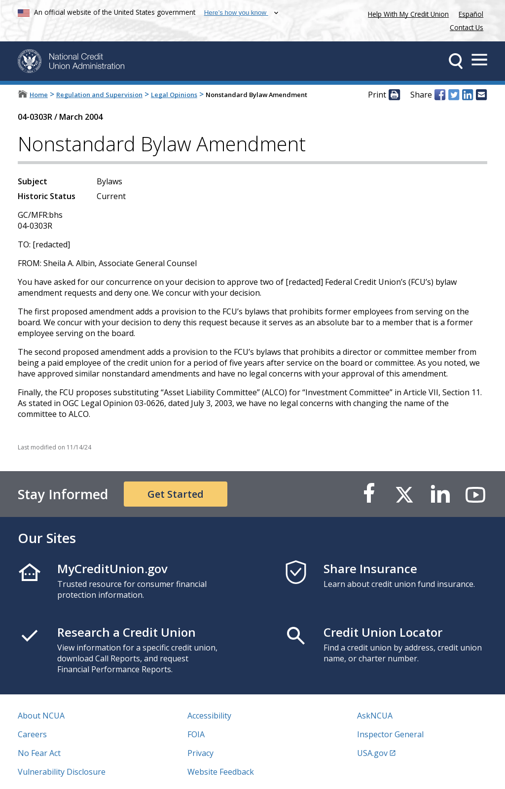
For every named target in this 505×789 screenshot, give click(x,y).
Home (39, 94)
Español (471, 14)
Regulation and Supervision (99, 94)
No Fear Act (39, 753)
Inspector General (390, 734)
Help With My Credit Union (406, 13)
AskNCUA (375, 715)
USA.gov (372, 753)
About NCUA (41, 715)
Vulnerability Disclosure (62, 771)
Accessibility (209, 715)
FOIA (196, 734)
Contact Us (466, 27)
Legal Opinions (174, 94)
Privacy (200, 753)
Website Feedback (220, 771)
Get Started (175, 494)
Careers (32, 734)
